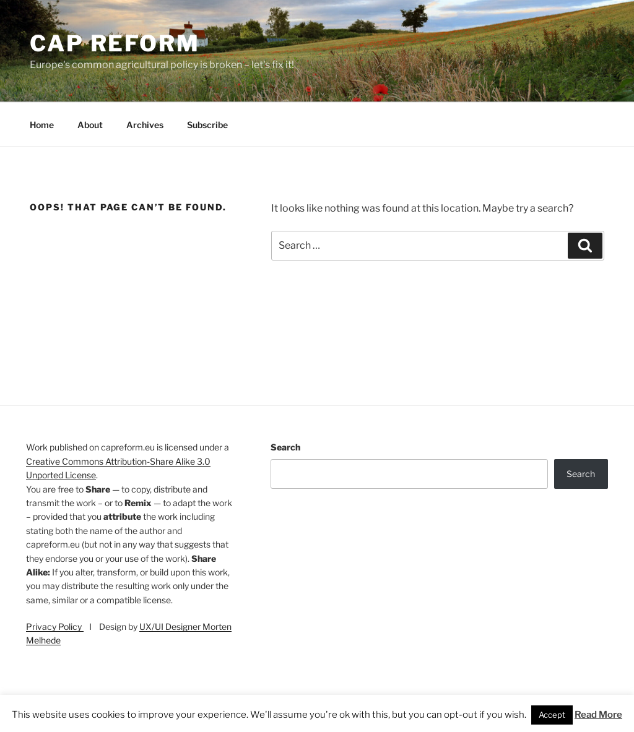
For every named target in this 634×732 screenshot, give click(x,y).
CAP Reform (115, 43)
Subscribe (207, 124)
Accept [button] (552, 715)
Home (42, 124)
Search (285, 447)
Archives (144, 124)
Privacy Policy (55, 626)
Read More (598, 714)
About (90, 124)
